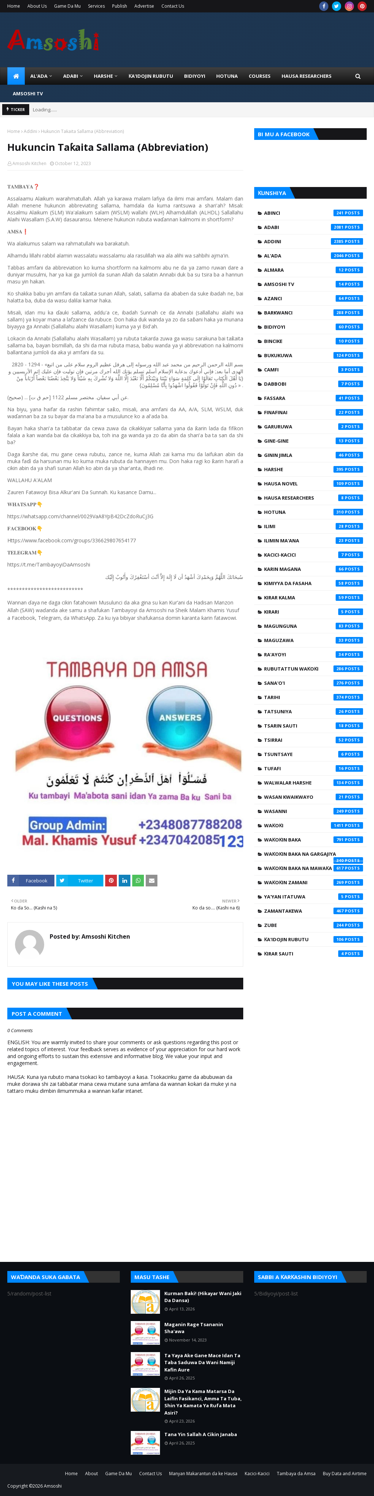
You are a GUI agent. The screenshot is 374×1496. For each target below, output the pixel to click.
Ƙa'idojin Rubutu (313, 939)
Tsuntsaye (313, 754)
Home (13, 6)
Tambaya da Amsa (296, 1473)
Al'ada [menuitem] (38, 76)
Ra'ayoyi (313, 654)
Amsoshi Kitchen (29, 163)
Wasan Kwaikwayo (313, 797)
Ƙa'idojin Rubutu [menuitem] (151, 76)
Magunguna (313, 626)
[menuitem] (16, 76)
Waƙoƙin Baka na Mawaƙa (313, 868)
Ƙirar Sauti (313, 953)
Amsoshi (53, 1486)
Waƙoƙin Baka (313, 839)
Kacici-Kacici (313, 555)
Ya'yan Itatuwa (313, 896)
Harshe (313, 469)
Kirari (313, 611)
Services (96, 6)
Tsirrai (313, 740)
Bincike (313, 341)
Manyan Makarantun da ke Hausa (203, 1473)
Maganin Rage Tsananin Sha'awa (193, 1328)
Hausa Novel (313, 483)
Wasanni (313, 811)
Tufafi (313, 768)
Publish (119, 6)
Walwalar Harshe (313, 782)
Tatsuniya (313, 711)
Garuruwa (313, 426)
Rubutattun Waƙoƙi (313, 668)
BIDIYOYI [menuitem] (194, 76)
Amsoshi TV (313, 284)
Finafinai (313, 412)
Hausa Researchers (313, 498)
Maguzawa (313, 640)
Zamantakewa (313, 911)
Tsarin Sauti (313, 725)
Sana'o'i (313, 683)
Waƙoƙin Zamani (313, 882)
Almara (313, 270)
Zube (313, 925)
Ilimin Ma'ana (313, 540)
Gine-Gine (313, 441)
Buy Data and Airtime (345, 1473)
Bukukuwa (313, 355)
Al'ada (313, 255)
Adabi (313, 227)
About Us (37, 6)
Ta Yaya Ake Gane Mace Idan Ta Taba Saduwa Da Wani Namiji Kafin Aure (202, 1362)
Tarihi (313, 697)
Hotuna (313, 512)
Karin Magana (313, 569)
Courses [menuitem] (260, 76)
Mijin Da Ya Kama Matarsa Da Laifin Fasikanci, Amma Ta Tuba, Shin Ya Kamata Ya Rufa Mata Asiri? (203, 1402)
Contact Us (172, 6)
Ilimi (313, 526)
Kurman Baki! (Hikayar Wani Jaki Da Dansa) (202, 1297)
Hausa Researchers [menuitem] (307, 76)
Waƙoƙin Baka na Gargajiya (313, 856)
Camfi (313, 369)
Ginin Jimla (313, 455)
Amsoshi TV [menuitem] (28, 93)
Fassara (313, 398)
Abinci (313, 213)
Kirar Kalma (313, 597)
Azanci (313, 298)
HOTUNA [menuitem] (227, 76)
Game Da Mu (67, 6)
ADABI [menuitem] (70, 76)
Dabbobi (313, 384)
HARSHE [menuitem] (103, 76)
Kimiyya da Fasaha (313, 583)
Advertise (144, 6)
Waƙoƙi (313, 825)
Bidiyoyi (313, 327)
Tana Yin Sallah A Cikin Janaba (200, 1434)
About (91, 1473)
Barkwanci (313, 312)
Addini (30, 131)
